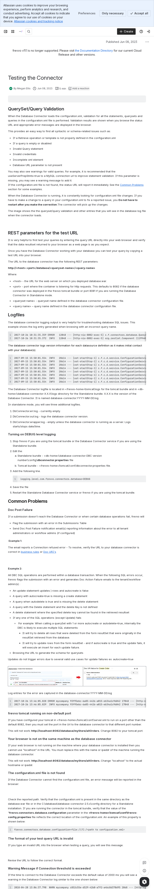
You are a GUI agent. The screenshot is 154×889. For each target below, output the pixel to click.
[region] (77, 336)
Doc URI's (49, 551)
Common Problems (132, 184)
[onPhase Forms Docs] (21, 31)
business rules (30, 551)
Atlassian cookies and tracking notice (38, 21)
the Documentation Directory (94, 50)
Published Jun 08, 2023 (121, 41)
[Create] (126, 31)
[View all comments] (144, 862)
